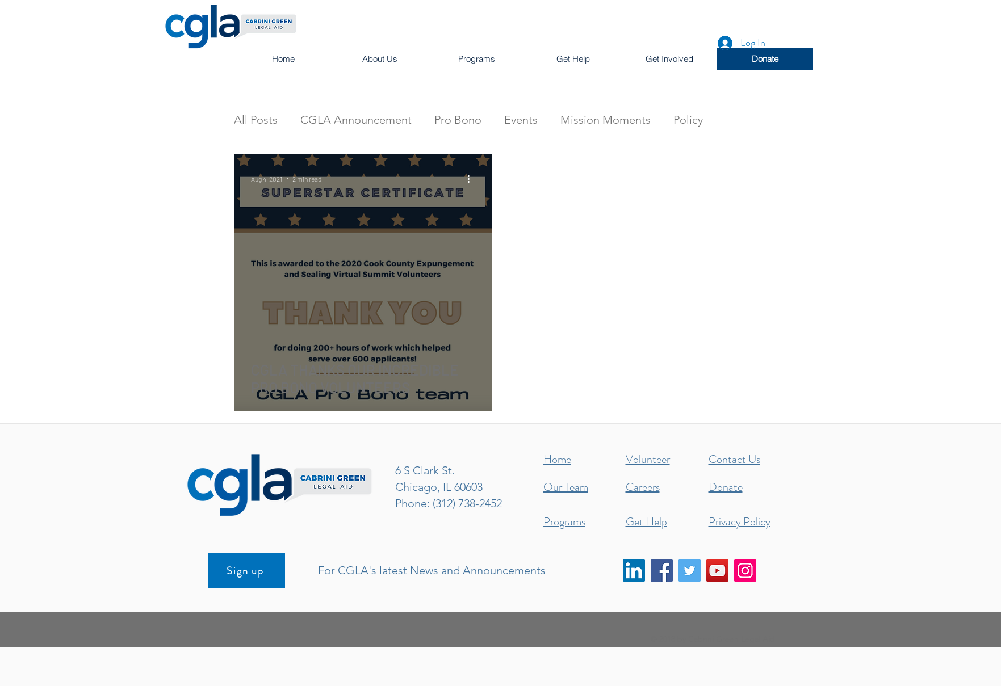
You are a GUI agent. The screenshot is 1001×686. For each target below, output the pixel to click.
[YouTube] (717, 570)
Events (521, 120)
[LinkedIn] (634, 570)
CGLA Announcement (356, 120)
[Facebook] (662, 570)
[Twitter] (689, 570)
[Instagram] (745, 570)
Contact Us (734, 459)
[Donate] (765, 59)
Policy (688, 120)
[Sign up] (246, 570)
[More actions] (473, 179)
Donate (726, 487)
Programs (564, 522)
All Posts (256, 120)
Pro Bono (457, 120)
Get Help (646, 522)
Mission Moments (605, 120)
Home (557, 459)
